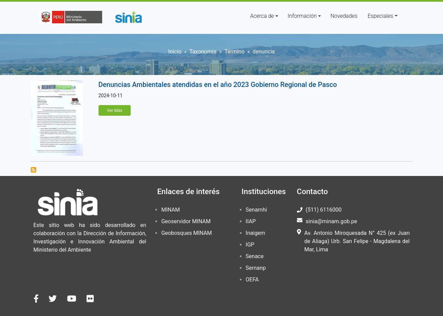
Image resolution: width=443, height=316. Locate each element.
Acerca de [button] (262, 16)
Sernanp (256, 268)
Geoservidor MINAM (185, 221)
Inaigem (255, 233)
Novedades (343, 16)
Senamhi (256, 209)
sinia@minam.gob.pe (331, 221)
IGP (250, 244)
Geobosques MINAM (186, 233)
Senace (254, 256)
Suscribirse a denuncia (33, 170)
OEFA (252, 279)
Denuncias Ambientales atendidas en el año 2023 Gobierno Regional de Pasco (218, 84)
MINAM (170, 209)
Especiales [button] (380, 16)
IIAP (251, 221)
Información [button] (302, 16)
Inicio (174, 51)
